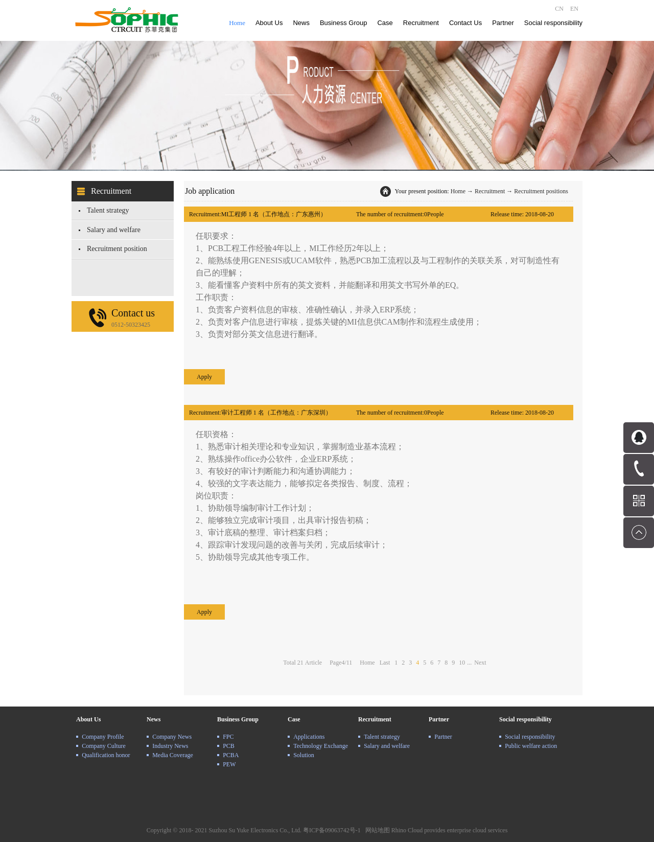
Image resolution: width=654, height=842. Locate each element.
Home (237, 23)
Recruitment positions (541, 191)
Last (385, 662)
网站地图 (376, 830)
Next (480, 662)
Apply (204, 376)
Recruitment (490, 191)
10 (462, 662)
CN (559, 8)
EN (574, 8)
